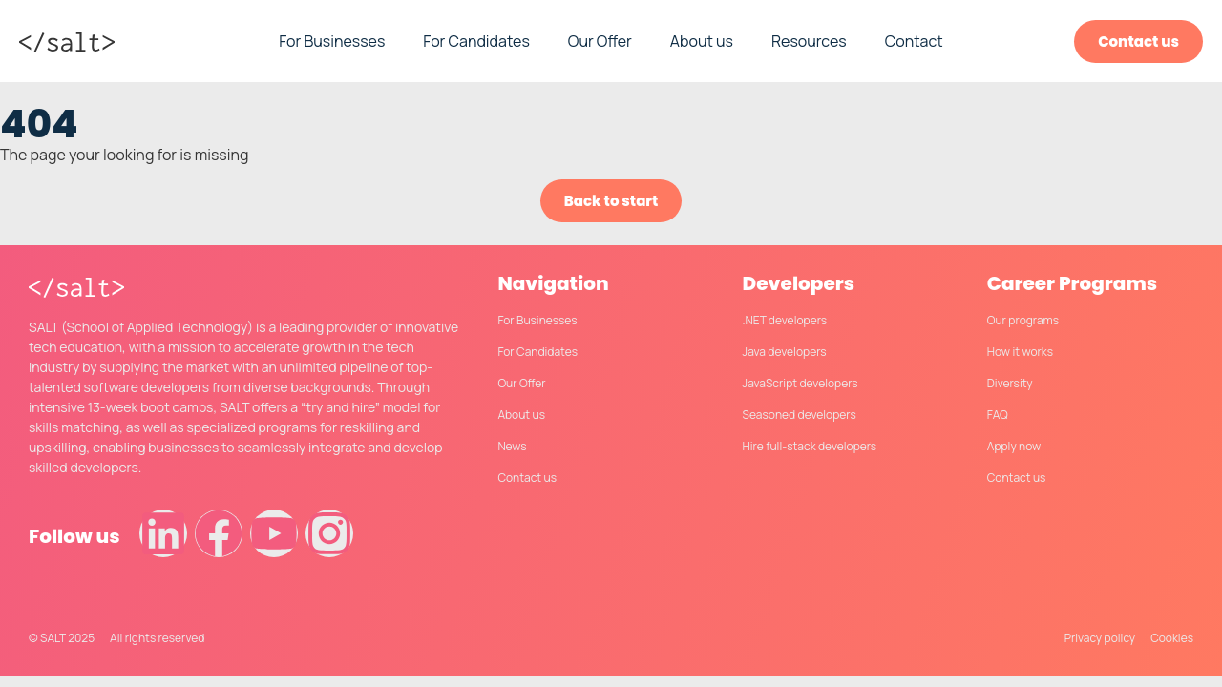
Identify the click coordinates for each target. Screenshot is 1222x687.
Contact (914, 41)
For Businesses (332, 41)
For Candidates (476, 41)
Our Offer (600, 41)
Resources (809, 41)
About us (701, 41)
